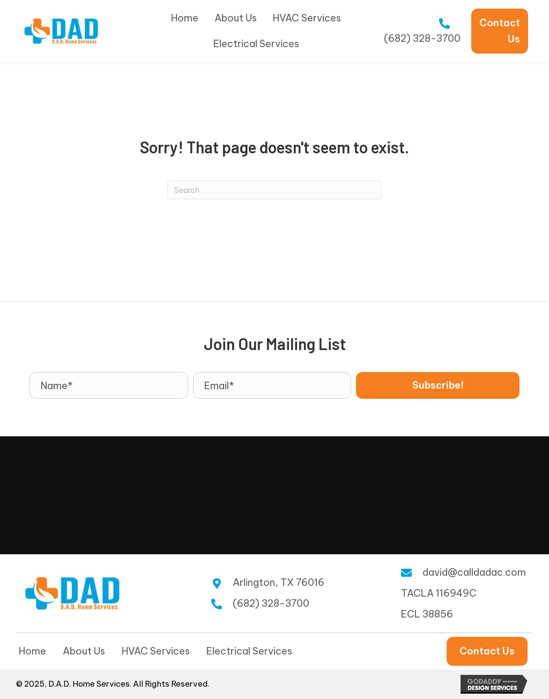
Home (32, 651)
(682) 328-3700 (422, 38)
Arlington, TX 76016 (278, 582)
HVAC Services (156, 651)
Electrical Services (249, 651)
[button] (438, 385)
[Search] (274, 190)
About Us (84, 651)
